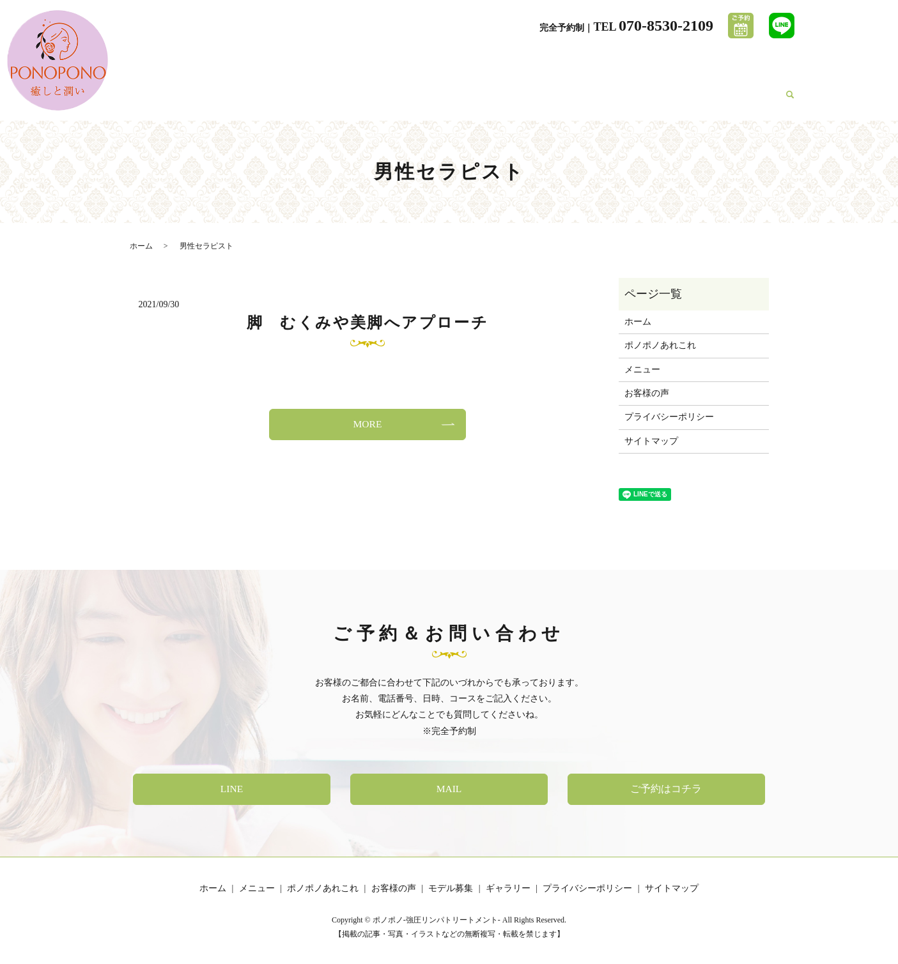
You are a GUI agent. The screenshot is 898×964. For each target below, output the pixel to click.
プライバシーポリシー (669, 417)
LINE (231, 788)
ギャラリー (751, 100)
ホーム (446, 100)
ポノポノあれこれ (560, 100)
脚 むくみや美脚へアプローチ (368, 322)
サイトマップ (651, 441)
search (790, 101)
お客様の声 (632, 100)
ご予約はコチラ (666, 788)
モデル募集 (691, 100)
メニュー (492, 100)
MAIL (449, 788)
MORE (367, 423)
